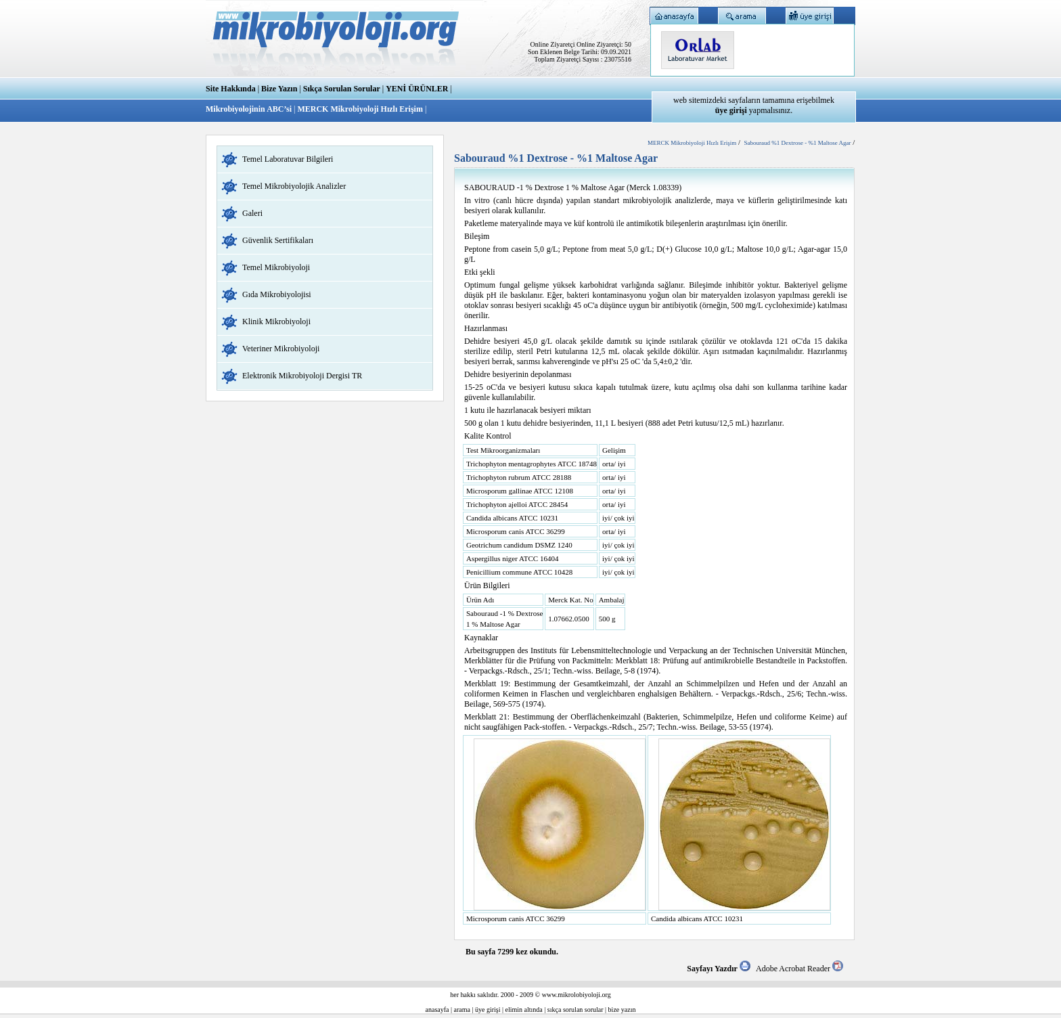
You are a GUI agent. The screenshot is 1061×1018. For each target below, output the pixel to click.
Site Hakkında (231, 88)
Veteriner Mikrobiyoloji (280, 348)
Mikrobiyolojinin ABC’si (250, 109)
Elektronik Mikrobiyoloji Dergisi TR (302, 375)
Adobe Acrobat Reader (799, 968)
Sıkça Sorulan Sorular (341, 88)
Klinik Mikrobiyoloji (276, 321)
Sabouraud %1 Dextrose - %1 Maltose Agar (797, 142)
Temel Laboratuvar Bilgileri (287, 159)
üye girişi (488, 1009)
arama (462, 1009)
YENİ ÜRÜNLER (417, 88)
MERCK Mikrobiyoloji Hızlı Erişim (359, 109)
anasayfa (437, 1009)
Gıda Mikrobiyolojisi (276, 294)
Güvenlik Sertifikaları (277, 240)
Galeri (252, 213)
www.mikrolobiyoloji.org (576, 994)
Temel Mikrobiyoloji (276, 267)
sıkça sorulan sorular (575, 1009)
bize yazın (622, 1009)
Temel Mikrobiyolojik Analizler (294, 186)
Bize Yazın (279, 88)
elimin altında (524, 1009)
